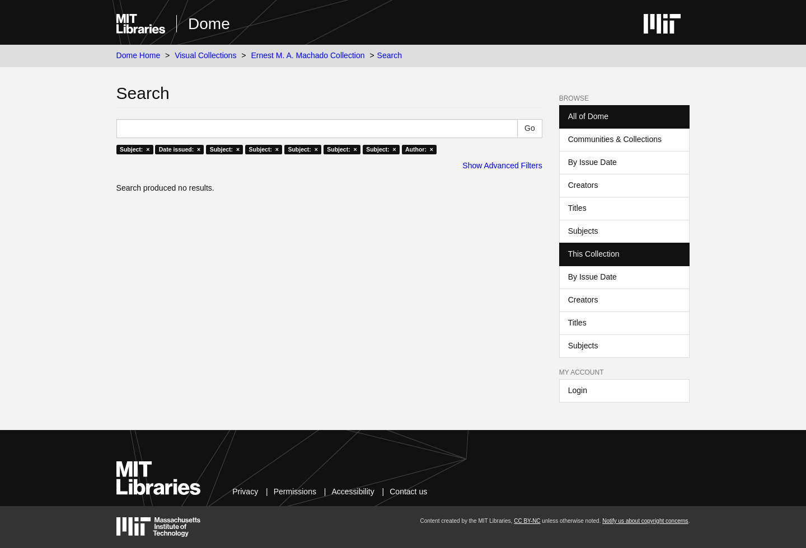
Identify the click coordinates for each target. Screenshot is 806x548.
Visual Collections (205, 55)
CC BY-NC (527, 521)
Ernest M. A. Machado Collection (307, 55)
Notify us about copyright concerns (645, 521)
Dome (209, 23)
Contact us (408, 491)
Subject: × (134, 149)
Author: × (419, 149)
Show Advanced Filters (502, 165)
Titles (577, 208)
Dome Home (138, 55)
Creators (583, 185)
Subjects (583, 230)
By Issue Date (592, 162)
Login (577, 390)
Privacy (245, 491)
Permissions (295, 491)
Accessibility (352, 491)
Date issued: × (179, 149)
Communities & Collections (615, 139)
